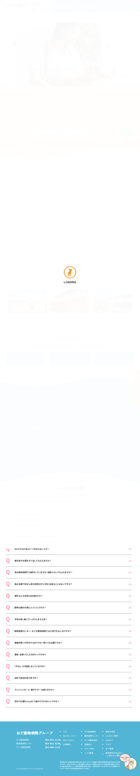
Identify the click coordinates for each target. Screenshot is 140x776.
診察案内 (26, 358)
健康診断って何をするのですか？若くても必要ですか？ (38, 642)
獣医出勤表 (110, 731)
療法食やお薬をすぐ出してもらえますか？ (32, 560)
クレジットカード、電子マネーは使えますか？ (34, 689)
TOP (65, 731)
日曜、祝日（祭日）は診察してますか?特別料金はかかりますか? (42, 502)
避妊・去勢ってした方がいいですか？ (30, 654)
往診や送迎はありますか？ (26, 677)
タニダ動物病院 (113, 317)
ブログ (50, 440)
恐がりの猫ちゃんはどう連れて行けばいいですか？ (36, 701)
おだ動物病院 (27, 317)
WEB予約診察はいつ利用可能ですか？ (31, 548)
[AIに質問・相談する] (129, 763)
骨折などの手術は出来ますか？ (28, 595)
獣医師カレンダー (47, 427)
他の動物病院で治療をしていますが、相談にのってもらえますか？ (43, 572)
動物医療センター (71, 317)
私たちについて (69, 735)
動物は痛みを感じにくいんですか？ (30, 607)
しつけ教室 (115, 358)
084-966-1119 (52, 747)
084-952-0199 (52, 743)
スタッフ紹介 (104, 440)
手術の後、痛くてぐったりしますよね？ (30, 619)
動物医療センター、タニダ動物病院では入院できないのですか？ (42, 631)
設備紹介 (71, 358)
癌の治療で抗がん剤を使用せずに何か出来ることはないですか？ (43, 584)
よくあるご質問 (112, 735)
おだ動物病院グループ (34, 733)
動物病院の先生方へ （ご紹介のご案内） (102, 452)
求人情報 (49, 452)
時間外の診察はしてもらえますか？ (29, 525)
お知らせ (105, 427)
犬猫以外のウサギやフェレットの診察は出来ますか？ (37, 537)
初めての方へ (69, 740)
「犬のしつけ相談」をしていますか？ (29, 666)
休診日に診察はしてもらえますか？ (29, 513)
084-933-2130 (52, 739)
